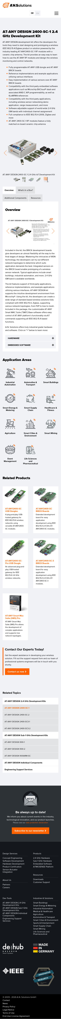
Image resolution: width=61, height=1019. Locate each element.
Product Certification (12, 866)
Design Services (10, 853)
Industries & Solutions (43, 898)
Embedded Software (42, 864)
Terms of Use (8, 1013)
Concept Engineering (12, 858)
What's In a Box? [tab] (25, 190)
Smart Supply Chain (42, 926)
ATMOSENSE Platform (43, 866)
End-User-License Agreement (16, 1016)
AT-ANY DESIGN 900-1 (15, 742)
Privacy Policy (9, 1006)
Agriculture (38, 914)
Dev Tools (7, 898)
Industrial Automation (43, 908)
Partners (6, 884)
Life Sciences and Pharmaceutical (41, 932)
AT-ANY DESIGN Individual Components (23, 762)
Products (37, 853)
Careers (6, 887)
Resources (38, 875)
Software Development (13, 861)
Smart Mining (39, 928)
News (5, 1003)
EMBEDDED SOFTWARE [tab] (19, 345)
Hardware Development (13, 864)
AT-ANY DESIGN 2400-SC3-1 (17, 721)
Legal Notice (8, 1009)
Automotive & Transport (44, 917)
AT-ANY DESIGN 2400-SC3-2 (17, 728)
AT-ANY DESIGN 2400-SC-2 (17, 715)
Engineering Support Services (19, 769)
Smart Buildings (40, 902)
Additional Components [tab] (15, 198)
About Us (7, 880)
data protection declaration (37, 823)
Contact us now (16, 671)
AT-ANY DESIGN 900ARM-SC (18, 756)
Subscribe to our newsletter (29, 830)
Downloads (38, 879)
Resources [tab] (36, 198)
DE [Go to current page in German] (32, 13)
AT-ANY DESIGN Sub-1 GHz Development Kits (26, 735)
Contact (6, 1000)
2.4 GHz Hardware (41, 858)
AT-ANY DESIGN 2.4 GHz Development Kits (25, 701)
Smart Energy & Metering (44, 905)
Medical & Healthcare (43, 911)
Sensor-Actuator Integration (10, 870)
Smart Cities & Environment (45, 920)
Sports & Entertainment (43, 923)
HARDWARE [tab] (13, 338)
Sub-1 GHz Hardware (42, 861)
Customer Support (41, 882)
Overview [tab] (9, 190)
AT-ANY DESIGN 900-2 (15, 749)
